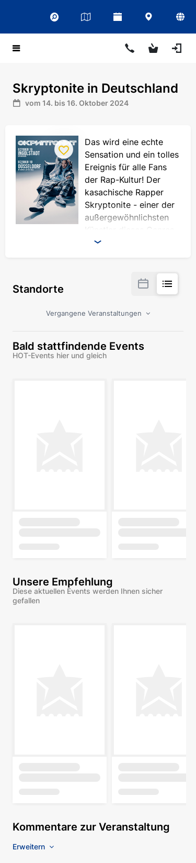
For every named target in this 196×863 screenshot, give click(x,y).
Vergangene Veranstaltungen (98, 313)
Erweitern (33, 846)
